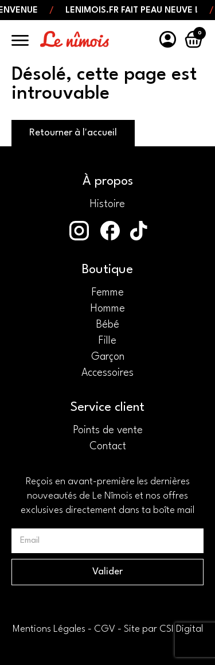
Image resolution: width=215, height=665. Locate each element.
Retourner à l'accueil (73, 133)
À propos (108, 181)
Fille (107, 341)
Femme (108, 292)
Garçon (107, 357)
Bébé (107, 325)
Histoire (107, 204)
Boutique (107, 269)
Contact (107, 446)
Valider (107, 572)
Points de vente (108, 430)
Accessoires (107, 373)
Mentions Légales (49, 629)
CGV (104, 629)
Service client (107, 407)
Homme (108, 309)
